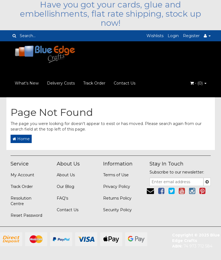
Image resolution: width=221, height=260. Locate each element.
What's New (27, 83)
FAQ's (62, 198)
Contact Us (124, 83)
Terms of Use (116, 174)
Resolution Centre (21, 201)
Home (21, 138)
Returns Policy (117, 198)
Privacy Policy (116, 186)
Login (173, 35)
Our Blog (65, 186)
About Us (66, 174)
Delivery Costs (61, 83)
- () (198, 83)
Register (191, 35)
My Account (22, 174)
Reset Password (26, 215)
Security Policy (117, 209)
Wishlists (154, 35)
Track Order (94, 83)
